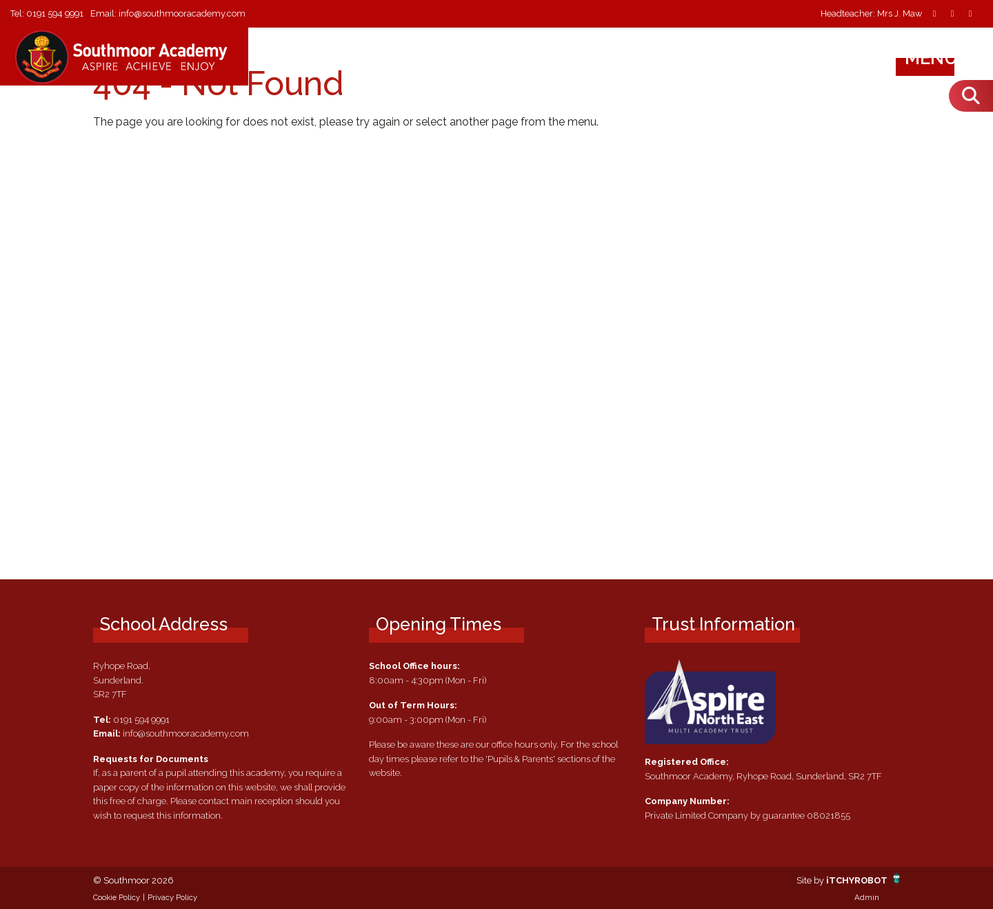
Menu (944, 58)
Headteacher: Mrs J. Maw (871, 14)
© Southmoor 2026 (133, 880)
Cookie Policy (116, 897)
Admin (866, 897)
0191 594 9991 (54, 13)
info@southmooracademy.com (182, 13)
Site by (811, 880)
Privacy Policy (172, 897)
